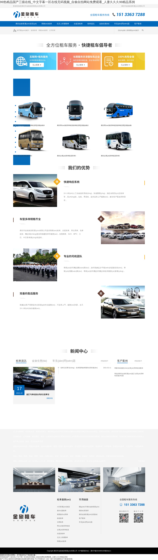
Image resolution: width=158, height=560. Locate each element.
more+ (138, 360)
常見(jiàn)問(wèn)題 (122, 24)
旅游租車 (34, 30)
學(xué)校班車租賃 (63, 526)
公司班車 (52, 30)
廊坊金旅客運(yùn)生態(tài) (88, 514)
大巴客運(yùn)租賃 (63, 507)
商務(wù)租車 (46, 24)
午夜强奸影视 (67, 559)
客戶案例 (137, 24)
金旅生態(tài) (104, 24)
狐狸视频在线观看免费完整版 (24, 559)
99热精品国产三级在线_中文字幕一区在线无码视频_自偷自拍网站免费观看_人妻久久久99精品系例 (67, 2)
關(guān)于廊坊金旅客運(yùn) (89, 507)
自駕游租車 (78, 24)
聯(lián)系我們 (84, 510)
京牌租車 (60, 522)
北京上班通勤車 (63, 24)
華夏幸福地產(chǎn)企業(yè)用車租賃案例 (128, 368)
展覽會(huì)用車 (62, 514)
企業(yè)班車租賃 (63, 530)
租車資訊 (90, 24)
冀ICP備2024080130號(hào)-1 (101, 551)
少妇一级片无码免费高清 (54, 559)
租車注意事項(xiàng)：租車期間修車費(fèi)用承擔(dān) (79, 368)
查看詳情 (50, 398)
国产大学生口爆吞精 (7, 559)
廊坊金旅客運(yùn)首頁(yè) (26, 24)
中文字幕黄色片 (40, 559)
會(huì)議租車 (61, 510)
